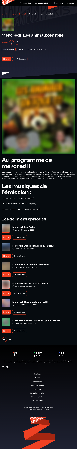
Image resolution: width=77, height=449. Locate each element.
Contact (38, 374)
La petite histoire (38, 393)
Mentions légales (38, 385)
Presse (38, 378)
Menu (70, 3)
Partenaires (38, 382)
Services (58, 3)
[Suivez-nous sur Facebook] (3, 368)
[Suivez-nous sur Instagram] (7, 368)
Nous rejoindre (42, 3)
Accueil (4, 14)
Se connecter (38, 401)
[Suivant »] (10, 339)
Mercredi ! (23, 14)
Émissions (13, 14)
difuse (47, 409)
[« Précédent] (4, 339)
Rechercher (25, 3)
